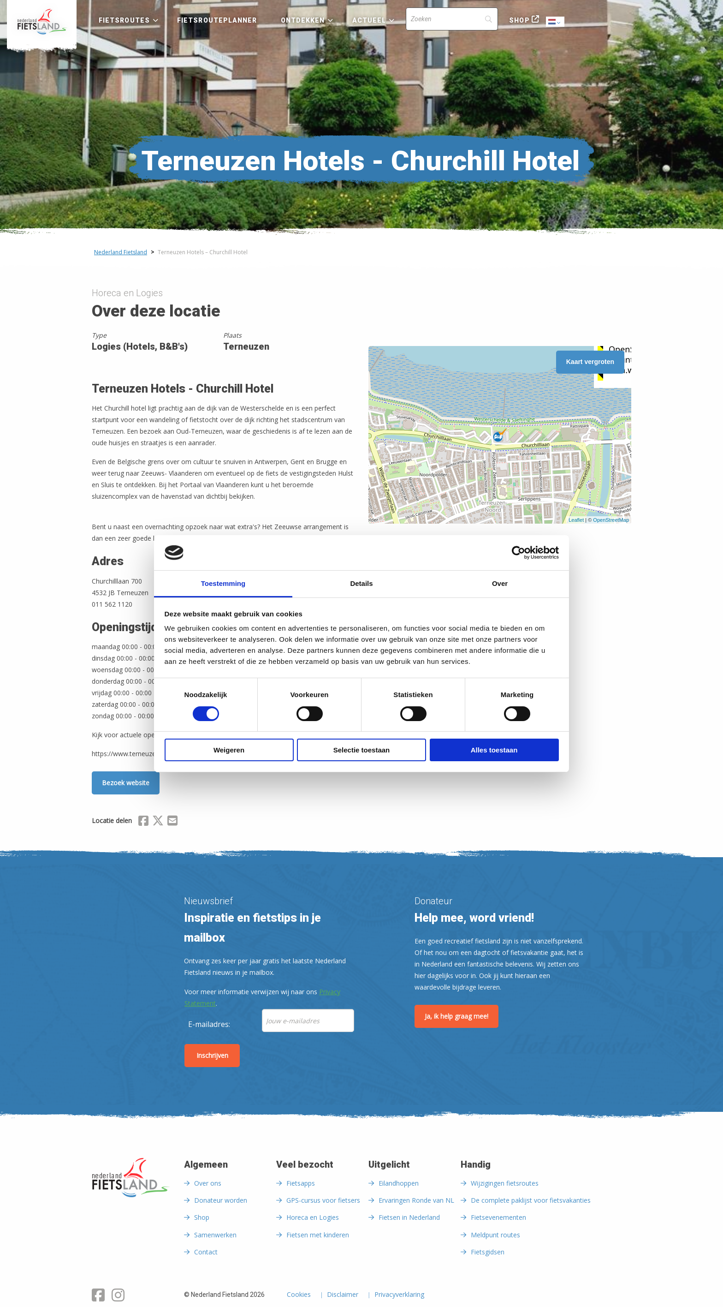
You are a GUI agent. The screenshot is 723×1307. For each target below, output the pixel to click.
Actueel (369, 20)
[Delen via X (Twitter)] (158, 822)
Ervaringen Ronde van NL (416, 1200)
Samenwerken (215, 1234)
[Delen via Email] (172, 822)
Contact (206, 1251)
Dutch (555, 22)
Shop (519, 20)
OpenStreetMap (611, 520)
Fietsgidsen (487, 1251)
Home (42, 21)
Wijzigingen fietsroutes (505, 1183)
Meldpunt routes (495, 1234)
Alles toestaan (494, 750)
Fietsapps (300, 1183)
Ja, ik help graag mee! (456, 1016)
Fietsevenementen (498, 1217)
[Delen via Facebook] (143, 822)
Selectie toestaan (361, 750)
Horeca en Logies (312, 1217)
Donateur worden (220, 1200)
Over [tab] (500, 583)
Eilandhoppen (399, 1183)
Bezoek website (125, 782)
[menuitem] (42, 21)
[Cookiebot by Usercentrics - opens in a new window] (518, 553)
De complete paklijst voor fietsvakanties (531, 1200)
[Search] (452, 18)
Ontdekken (303, 20)
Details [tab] (361, 583)
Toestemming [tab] (223, 583)
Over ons (207, 1183)
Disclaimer (342, 1295)
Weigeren (228, 750)
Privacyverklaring (399, 1295)
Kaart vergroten (590, 361)
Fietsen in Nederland (409, 1217)
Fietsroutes (124, 20)
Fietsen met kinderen (317, 1234)
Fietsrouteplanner (217, 20)
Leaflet (576, 520)
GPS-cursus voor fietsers (323, 1200)
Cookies (299, 1295)
